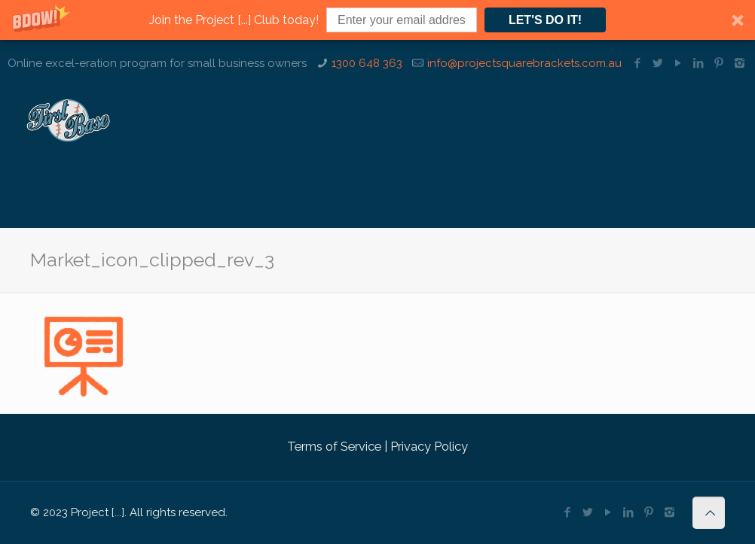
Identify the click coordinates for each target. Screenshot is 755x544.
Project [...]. (99, 512)
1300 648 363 (367, 63)
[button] (377, 20)
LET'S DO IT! (545, 20)
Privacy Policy (427, 446)
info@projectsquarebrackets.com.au (524, 63)
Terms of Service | (337, 446)
